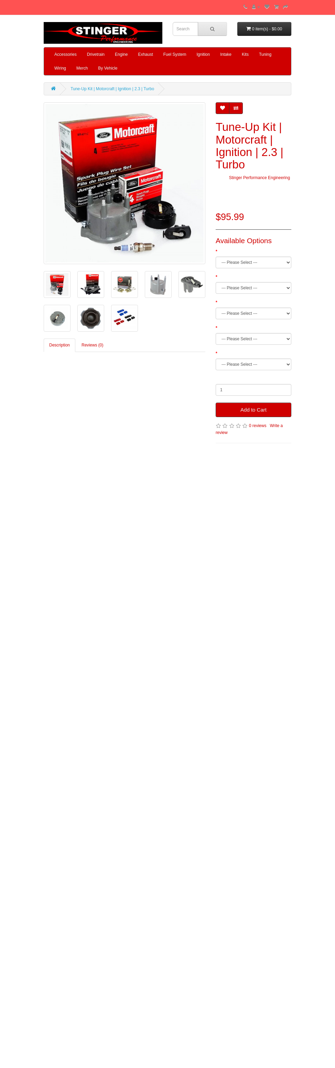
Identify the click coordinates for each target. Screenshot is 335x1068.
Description (59, 345)
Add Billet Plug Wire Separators (247, 327)
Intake (225, 54)
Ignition (203, 54)
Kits (245, 54)
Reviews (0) (92, 345)
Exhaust (145, 54)
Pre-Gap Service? (234, 251)
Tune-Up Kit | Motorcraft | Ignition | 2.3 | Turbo (112, 88)
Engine (121, 54)
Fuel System (174, 54)
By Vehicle (107, 68)
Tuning (265, 54)
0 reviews (258, 425)
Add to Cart (253, 410)
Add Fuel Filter (231, 302)
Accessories (65, 54)
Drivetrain (96, 54)
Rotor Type (228, 276)
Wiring (60, 68)
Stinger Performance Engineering (259, 177)
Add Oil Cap (229, 353)
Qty (219, 378)
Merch (82, 68)
